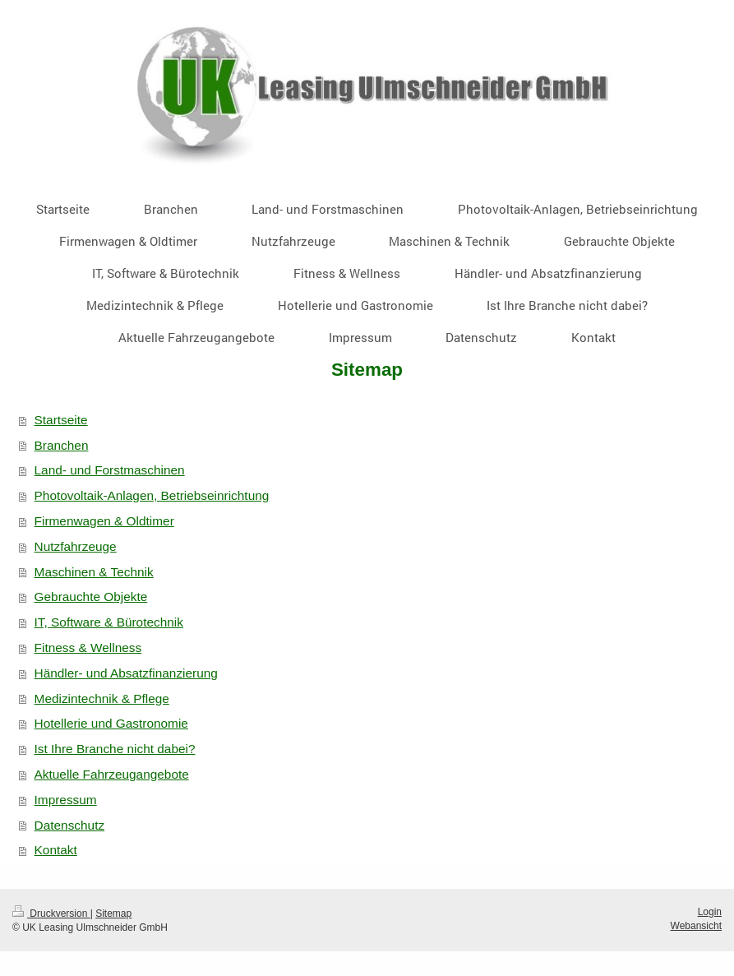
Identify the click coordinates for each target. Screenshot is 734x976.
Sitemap (113, 913)
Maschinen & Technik (94, 572)
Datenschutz (70, 825)
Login (710, 912)
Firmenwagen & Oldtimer (104, 521)
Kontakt (56, 850)
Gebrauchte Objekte (91, 597)
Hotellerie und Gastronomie (111, 723)
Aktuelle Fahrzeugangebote (112, 774)
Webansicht (696, 926)
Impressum (66, 800)
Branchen (62, 445)
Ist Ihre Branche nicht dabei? (115, 749)
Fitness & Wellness (88, 648)
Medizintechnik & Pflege (102, 698)
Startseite (61, 420)
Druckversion (51, 913)
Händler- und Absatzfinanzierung (126, 673)
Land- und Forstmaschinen (110, 470)
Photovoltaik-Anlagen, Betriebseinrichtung (152, 495)
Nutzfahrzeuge (76, 546)
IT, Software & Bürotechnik (109, 622)
